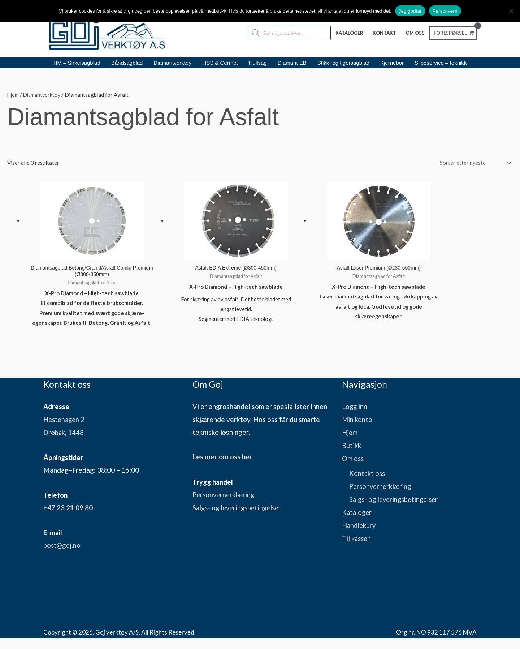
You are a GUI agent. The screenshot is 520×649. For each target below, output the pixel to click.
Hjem (13, 95)
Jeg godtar (410, 11)
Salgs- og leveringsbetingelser (239, 519)
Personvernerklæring (224, 506)
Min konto (357, 431)
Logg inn (355, 418)
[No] (511, 11)
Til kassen (357, 547)
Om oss (353, 469)
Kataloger (357, 522)
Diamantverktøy (43, 95)
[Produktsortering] (473, 163)
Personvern (445, 11)
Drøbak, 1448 (64, 443)
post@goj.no (62, 556)
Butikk (352, 456)
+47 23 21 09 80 (68, 519)
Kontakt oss (367, 484)
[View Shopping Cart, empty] (452, 33)
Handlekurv (360, 534)
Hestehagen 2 (65, 431)
